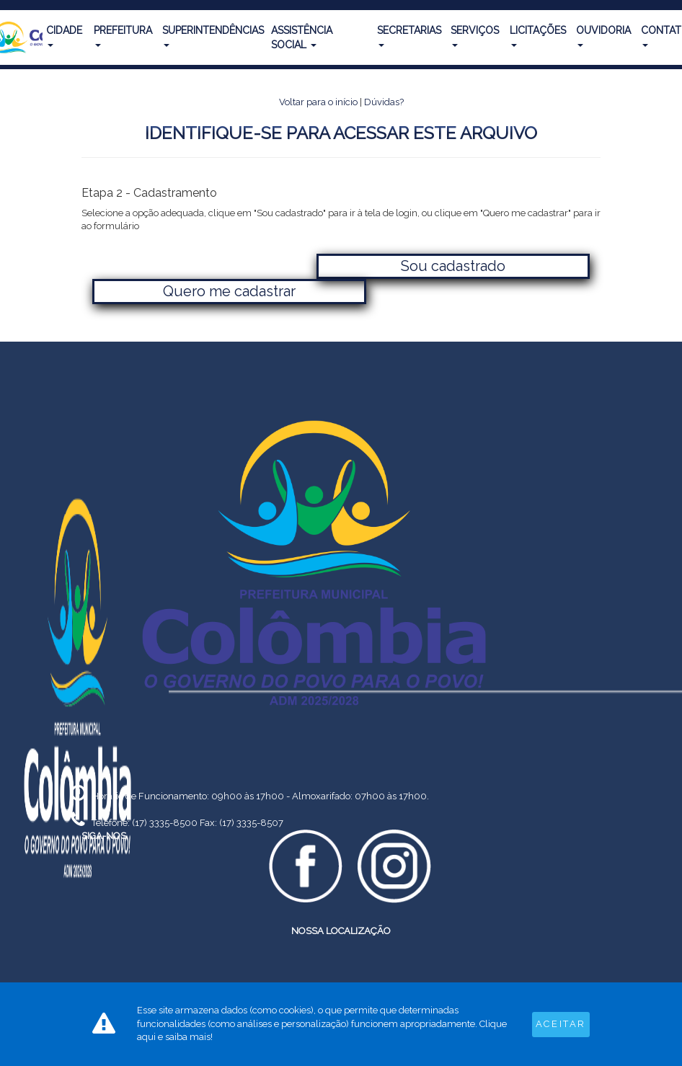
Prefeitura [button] (123, 36)
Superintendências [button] (213, 36)
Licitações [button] (538, 36)
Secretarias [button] (409, 36)
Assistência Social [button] (301, 37)
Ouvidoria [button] (603, 36)
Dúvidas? (384, 102)
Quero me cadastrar (229, 291)
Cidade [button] (64, 36)
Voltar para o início (318, 102)
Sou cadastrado (453, 266)
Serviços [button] (475, 36)
